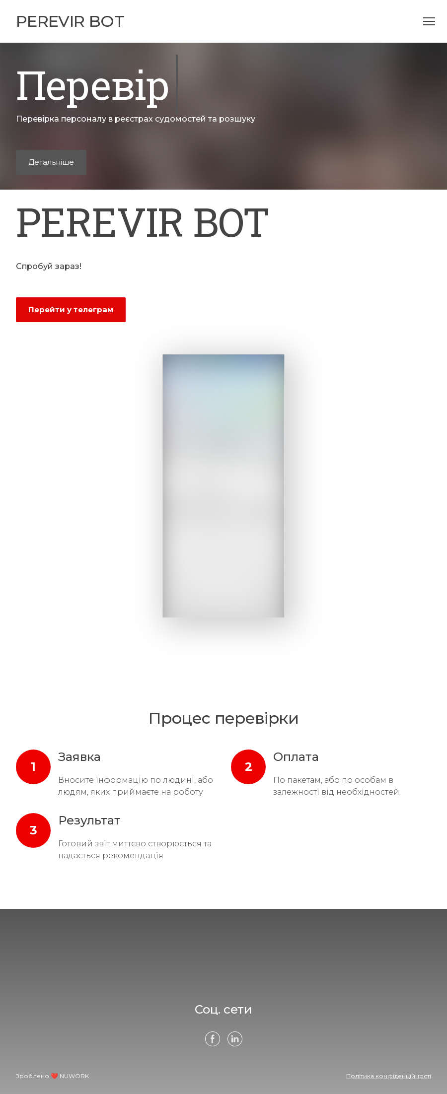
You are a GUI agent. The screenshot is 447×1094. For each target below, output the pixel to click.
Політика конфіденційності (388, 1076)
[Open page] (70, 21)
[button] (51, 162)
